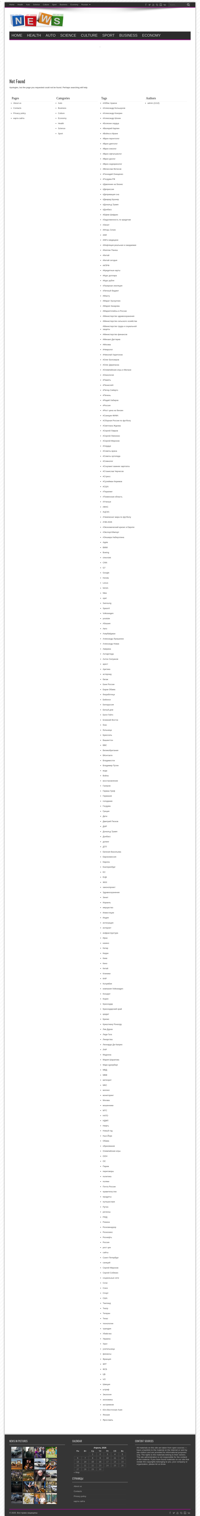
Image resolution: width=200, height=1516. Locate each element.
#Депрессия (108, 189)
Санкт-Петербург (111, 1257)
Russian (85, 5)
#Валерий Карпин (111, 128)
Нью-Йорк (107, 1136)
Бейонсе (107, 699)
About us (17, 103)
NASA (105, 588)
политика (107, 1176)
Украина (106, 1339)
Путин (105, 1207)
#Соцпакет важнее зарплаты (116, 466)
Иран (105, 938)
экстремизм (108, 1404)
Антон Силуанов (110, 659)
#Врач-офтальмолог (112, 154)
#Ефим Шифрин (110, 215)
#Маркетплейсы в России (115, 311)
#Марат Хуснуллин (111, 301)
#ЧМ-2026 (107, 522)
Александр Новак (111, 644)
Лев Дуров (107, 1029)
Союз (105, 1288)
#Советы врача (110, 451)
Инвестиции (108, 913)
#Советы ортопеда (111, 456)
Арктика (106, 669)
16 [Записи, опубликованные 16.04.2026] (100, 1462)
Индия (106, 917)
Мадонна (107, 1055)
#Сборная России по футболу (117, 420)
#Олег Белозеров (111, 360)
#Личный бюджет (111, 291)
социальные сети (111, 1278)
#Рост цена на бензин (113, 410)
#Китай (106, 255)
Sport (54, 5)
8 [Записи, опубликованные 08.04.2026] (92, 1458)
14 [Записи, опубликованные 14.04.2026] (85, 1462)
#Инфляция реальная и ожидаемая (119, 245)
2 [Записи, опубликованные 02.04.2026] (100, 1454)
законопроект (109, 887)
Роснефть (107, 1237)
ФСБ (105, 1369)
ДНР (105, 826)
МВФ (105, 1075)
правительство (110, 1191)
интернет (107, 928)
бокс (105, 725)
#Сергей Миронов (111, 441)
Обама (106, 1141)
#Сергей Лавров (110, 431)
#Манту (106, 296)
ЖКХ (105, 882)
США (105, 1298)
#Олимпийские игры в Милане (117, 370)
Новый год (107, 1131)
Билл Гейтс (108, 715)
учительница (109, 1349)
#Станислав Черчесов (113, 471)
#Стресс (106, 476)
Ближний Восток (110, 720)
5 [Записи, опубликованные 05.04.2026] (122, 1454)
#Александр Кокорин (112, 113)
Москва (106, 1100)
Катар (105, 948)
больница (107, 730)
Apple (105, 542)
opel (105, 598)
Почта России (109, 1186)
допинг (106, 841)
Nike (105, 593)
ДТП (105, 846)
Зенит (105, 897)
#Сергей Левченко (111, 436)
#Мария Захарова (111, 306)
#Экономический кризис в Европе (118, 527)
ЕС (104, 872)
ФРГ (105, 1364)
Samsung (107, 603)
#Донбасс (107, 209)
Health (20, 5)
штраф (106, 1389)
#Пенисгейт (108, 385)
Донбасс (107, 836)
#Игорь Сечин (109, 230)
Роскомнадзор (109, 1227)
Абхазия (106, 623)
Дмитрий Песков (110, 821)
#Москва (107, 344)
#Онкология (108, 375)
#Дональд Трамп (110, 204)
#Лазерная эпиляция (112, 286)
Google (106, 573)
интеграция (108, 923)
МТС (105, 1110)
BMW (105, 547)
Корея (105, 999)
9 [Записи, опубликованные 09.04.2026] (100, 1458)
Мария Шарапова (111, 1060)
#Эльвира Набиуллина (113, 537)
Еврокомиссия (109, 857)
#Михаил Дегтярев (111, 339)
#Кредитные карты (111, 270)
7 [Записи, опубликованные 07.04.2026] (85, 1458)
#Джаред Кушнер (111, 199)
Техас (105, 1318)
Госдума (106, 806)
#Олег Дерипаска (111, 365)
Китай (105, 968)
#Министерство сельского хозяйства (120, 321)
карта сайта (18, 118)
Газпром (106, 786)
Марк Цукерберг (110, 1065)
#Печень (107, 395)
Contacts (17, 108)
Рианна (106, 1222)
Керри (105, 953)
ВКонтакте (107, 755)
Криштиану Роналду (112, 1024)
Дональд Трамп (110, 831)
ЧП (104, 1379)
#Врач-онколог (109, 148)
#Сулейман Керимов (112, 481)
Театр (105, 1308)
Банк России (108, 684)
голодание (107, 801)
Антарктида (108, 654)
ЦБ (104, 1374)
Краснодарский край (112, 1009)
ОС (104, 1161)
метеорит (107, 1080)
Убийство (107, 1333)
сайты (105, 1252)
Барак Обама (109, 689)
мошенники (108, 1105)
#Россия (106, 405)
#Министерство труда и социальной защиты (120, 328)
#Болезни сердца (111, 123)
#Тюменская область (112, 497)
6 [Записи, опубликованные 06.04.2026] (77, 1458)
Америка (107, 649)
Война (106, 775)
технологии (108, 1323)
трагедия (107, 1328)
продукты (107, 1197)
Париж (106, 1166)
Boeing (106, 552)
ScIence (36, 5)
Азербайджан (109, 633)
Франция (107, 1359)
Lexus (105, 583)
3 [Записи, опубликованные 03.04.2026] (107, 1454)
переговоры (108, 1171)
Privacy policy (19, 113)
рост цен (107, 1247)
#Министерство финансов (115, 334)
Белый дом (108, 710)
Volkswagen (108, 613)
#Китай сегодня (110, 260)
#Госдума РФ (109, 179)
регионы (106, 1212)
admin (150, 103)
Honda (106, 578)
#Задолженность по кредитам (117, 220)
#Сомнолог (108, 461)
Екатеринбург (109, 867)
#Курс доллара (110, 275)
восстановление (110, 781)
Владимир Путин (111, 765)
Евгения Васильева (112, 852)
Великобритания (110, 750)
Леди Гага (107, 1034)
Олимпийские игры (111, 1151)
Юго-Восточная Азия (112, 1410)
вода (105, 770)
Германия (107, 796)
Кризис (106, 1019)
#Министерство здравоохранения (118, 316)
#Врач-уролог (109, 159)
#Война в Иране (110, 133)
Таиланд (107, 1303)
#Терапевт (107, 491)
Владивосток (109, 760)
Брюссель (107, 735)
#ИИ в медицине (110, 240)
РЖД (105, 1217)
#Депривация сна (111, 194)
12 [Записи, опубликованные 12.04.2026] (122, 1458)
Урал (105, 1344)
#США (105, 486)
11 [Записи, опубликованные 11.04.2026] (115, 1458)
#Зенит (106, 225)
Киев (105, 958)
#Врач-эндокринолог (112, 164)
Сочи (105, 1283)
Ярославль (108, 1420)
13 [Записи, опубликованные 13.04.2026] (78, 1462)
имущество (108, 907)
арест (105, 664)
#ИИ (105, 235)
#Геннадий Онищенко (113, 174)
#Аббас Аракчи (110, 103)
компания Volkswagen (113, 989)
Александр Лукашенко (113, 639)
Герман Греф (109, 791)
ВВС (105, 745)
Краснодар (108, 1004)
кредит (106, 1014)
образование (109, 1146)
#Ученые (107, 502)
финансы (107, 1354)
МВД (105, 1070)
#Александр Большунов (114, 108)
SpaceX (106, 608)
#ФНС (105, 507)
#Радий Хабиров (110, 400)
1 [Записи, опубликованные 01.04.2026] (92, 1454)
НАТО (105, 1115)
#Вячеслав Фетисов (112, 169)
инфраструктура (110, 933)
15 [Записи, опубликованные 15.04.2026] (93, 1462)
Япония (106, 1415)
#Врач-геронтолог (111, 138)
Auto (28, 5)
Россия (106, 1242)
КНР (105, 978)
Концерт (106, 994)
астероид (107, 674)
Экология (107, 1394)
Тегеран (106, 1313)
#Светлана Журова (112, 426)
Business (63, 5)
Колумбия (107, 984)
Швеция (106, 1384)
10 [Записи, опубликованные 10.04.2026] (107, 1458)
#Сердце (107, 446)
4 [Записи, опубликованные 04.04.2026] (114, 1454)
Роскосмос (108, 1232)
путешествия (109, 1202)
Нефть (106, 1126)
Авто (105, 628)
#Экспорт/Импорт (111, 532)
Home (11, 5)
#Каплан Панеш (110, 250)
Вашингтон (108, 740)
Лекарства (107, 1039)
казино (106, 943)
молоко (106, 1090)
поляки (106, 1181)
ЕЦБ (105, 877)
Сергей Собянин (110, 1273)
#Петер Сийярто (110, 390)
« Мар (76, 1472)
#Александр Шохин (112, 118)
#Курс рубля (108, 280)
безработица (109, 694)
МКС (105, 1085)
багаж (105, 679)
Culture (46, 5)
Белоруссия (108, 704)
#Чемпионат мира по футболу (117, 517)
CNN (105, 562)
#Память (107, 380)
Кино (105, 963)
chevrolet (107, 557)
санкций (106, 1262)
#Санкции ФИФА (110, 415)
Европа (106, 862)
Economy (74, 5)
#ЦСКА (106, 512)
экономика (108, 1399)
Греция (106, 811)
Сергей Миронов (110, 1268)
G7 (104, 568)
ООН (105, 1156)
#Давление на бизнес (113, 184)
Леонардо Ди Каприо (112, 1044)
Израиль (107, 902)
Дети (105, 816)
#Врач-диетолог (110, 144)
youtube (106, 618)
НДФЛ (105, 1120)
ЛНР (105, 1049)
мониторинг (108, 1095)
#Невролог (108, 349)
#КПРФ (106, 265)
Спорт (105, 1293)
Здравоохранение (111, 892)
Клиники (106, 973)
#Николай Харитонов (112, 355)
